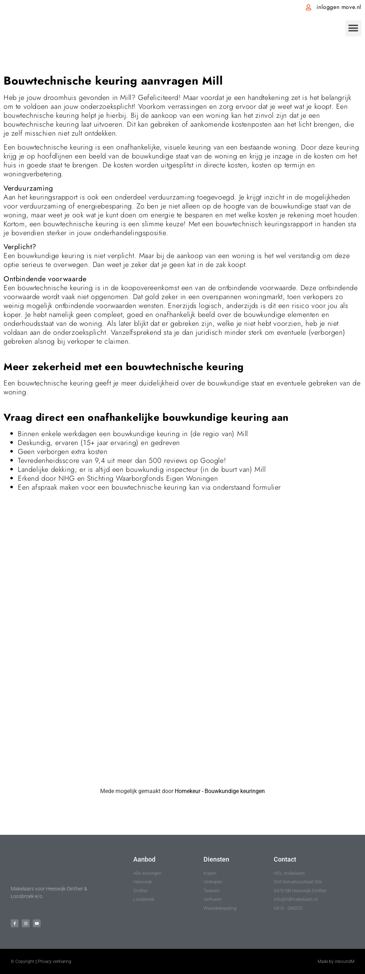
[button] (353, 28)
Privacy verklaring (54, 961)
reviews (175, 460)
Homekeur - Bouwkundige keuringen (220, 791)
